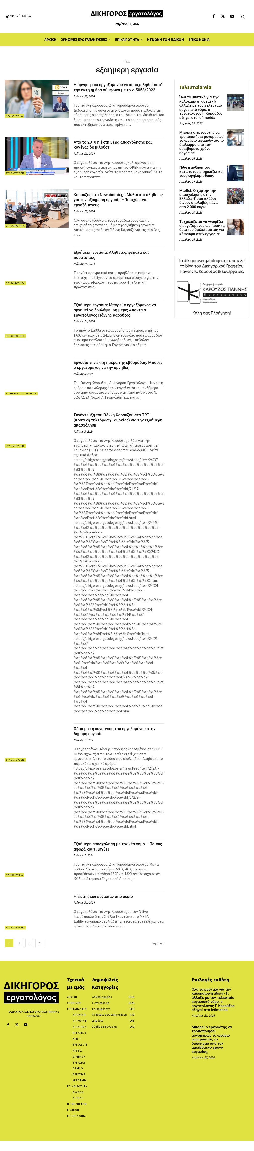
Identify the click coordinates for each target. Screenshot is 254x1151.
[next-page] (39, 953)
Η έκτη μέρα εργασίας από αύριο (109, 906)
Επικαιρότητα (15, 230)
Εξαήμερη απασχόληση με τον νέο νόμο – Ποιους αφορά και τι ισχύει (118, 856)
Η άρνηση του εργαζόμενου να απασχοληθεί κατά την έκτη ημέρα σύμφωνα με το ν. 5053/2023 (111, 90)
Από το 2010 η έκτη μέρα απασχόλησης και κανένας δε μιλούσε (116, 149)
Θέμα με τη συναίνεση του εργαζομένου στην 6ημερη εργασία (116, 741)
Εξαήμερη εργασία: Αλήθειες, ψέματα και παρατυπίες (118, 259)
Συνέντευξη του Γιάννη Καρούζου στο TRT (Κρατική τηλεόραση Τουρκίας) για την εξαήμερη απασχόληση (118, 430)
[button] (243, 16)
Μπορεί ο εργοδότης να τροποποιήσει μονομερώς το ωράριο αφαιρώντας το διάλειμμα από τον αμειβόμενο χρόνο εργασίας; (201, 138)
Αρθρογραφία (14, 115)
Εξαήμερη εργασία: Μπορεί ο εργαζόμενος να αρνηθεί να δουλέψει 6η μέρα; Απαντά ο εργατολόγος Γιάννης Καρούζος (117, 317)
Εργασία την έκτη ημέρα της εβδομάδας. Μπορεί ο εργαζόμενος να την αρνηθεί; (117, 375)
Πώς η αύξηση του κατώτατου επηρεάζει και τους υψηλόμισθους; (200, 164)
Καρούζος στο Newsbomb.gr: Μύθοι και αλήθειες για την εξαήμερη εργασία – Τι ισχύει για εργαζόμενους (117, 205)
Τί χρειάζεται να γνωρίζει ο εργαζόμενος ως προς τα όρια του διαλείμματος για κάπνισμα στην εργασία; (201, 217)
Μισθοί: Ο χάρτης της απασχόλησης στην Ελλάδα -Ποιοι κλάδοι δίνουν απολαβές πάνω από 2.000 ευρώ (200, 190)
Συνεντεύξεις (15, 178)
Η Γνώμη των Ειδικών (21, 403)
